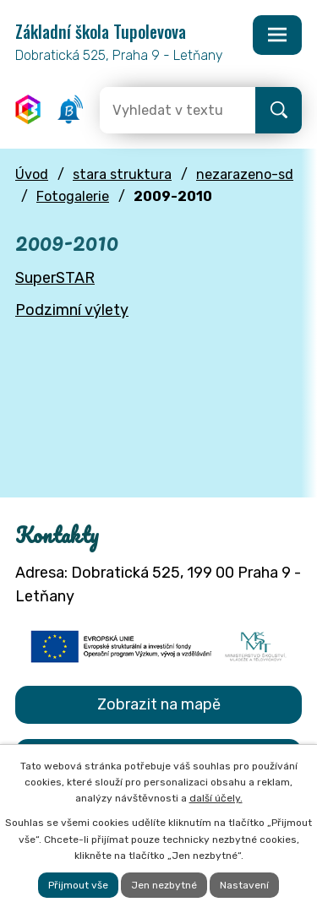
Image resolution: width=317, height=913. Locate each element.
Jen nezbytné (164, 885)
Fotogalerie (72, 196)
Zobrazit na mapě (159, 704)
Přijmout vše (78, 885)
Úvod (31, 174)
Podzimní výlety (71, 310)
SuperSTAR (55, 278)
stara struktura (122, 174)
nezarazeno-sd (244, 174)
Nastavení (244, 885)
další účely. (216, 798)
